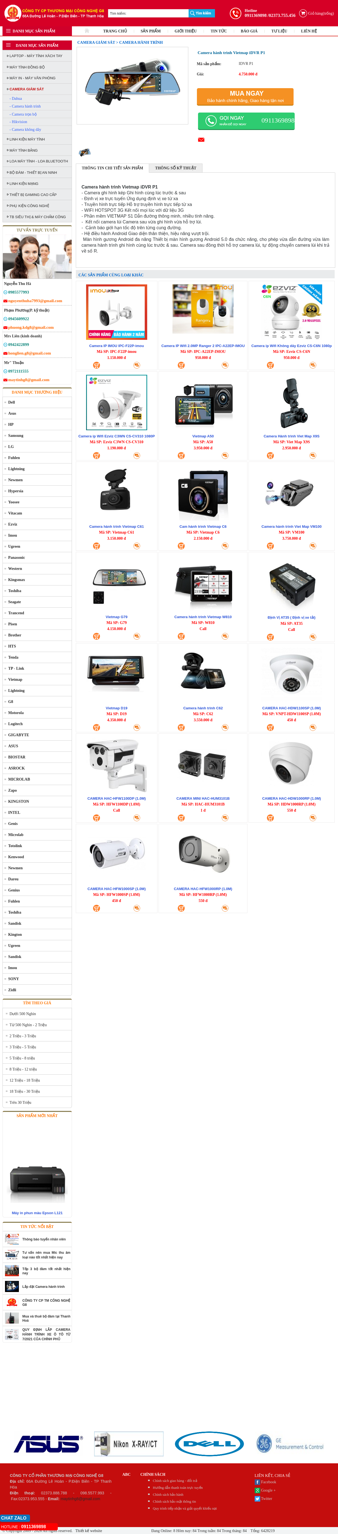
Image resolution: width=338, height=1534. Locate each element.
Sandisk (14, 923)
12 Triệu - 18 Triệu (24, 1080)
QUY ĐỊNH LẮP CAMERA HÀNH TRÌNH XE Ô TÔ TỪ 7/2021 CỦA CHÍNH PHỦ (46, 1334)
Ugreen (14, 546)
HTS (12, 646)
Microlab (15, 835)
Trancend (16, 613)
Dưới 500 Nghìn (22, 1014)
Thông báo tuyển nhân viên (44, 1239)
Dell (11, 402)
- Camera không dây (25, 130)
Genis (12, 824)
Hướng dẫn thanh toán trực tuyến (178, 1487)
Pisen (12, 624)
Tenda (13, 657)
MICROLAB (19, 779)
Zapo (12, 790)
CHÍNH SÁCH (153, 1474)
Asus (12, 413)
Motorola (16, 713)
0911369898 (256, 15)
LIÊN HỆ (309, 31)
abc (126, 1474)
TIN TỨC (219, 31)
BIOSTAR (16, 757)
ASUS (13, 746)
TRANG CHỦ (115, 31)
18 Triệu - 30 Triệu (24, 1091)
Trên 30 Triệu (20, 1102)
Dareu (13, 879)
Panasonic (16, 557)
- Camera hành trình (25, 106)
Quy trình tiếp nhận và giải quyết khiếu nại (185, 1508)
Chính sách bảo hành (168, 1494)
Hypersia (15, 491)
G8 (10, 702)
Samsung (15, 436)
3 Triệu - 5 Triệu (22, 1047)
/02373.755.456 (282, 15)
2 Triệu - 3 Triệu (22, 1036)
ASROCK (16, 768)
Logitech (15, 724)
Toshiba (14, 591)
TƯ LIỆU (279, 31)
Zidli (12, 990)
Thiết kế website (88, 1531)
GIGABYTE (18, 735)
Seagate (14, 602)
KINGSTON (18, 801)
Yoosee (13, 502)
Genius (14, 890)
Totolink (15, 846)
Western (15, 569)
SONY (13, 979)
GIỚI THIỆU (186, 31)
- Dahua (15, 98)
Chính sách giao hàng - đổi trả (175, 1481)
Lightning (16, 469)
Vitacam (15, 513)
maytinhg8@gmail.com (80, 1499)
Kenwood (16, 857)
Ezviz (12, 524)
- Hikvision (18, 122)
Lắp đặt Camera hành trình (43, 1287)
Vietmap (15, 679)
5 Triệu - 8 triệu (22, 1058)
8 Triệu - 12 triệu (23, 1069)
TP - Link (16, 668)
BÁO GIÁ (249, 31)
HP (10, 424)
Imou (12, 535)
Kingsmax (16, 580)
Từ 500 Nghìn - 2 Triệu (28, 1025)
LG (11, 447)
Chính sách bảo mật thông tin (174, 1501)
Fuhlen (14, 458)
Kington (15, 934)
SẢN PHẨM (151, 31)
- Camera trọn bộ (22, 114)
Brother (14, 635)
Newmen (15, 480)
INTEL (14, 813)
